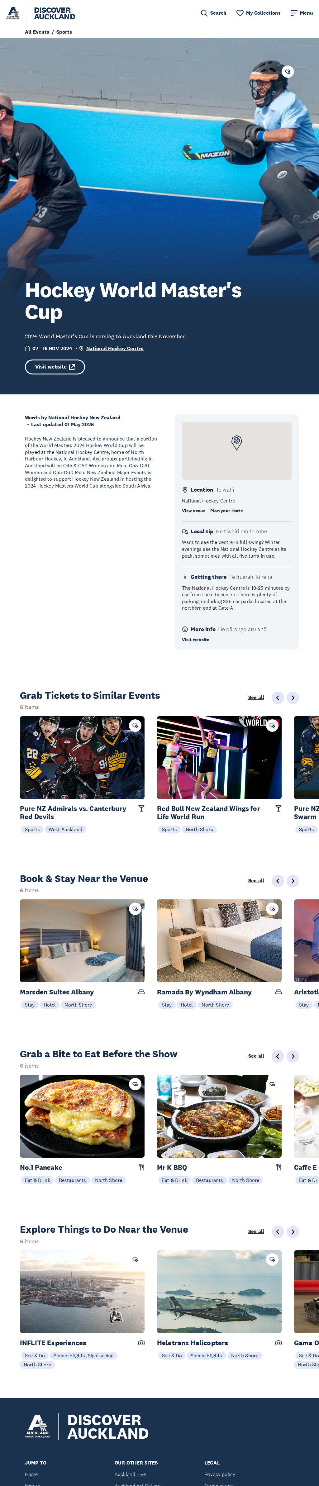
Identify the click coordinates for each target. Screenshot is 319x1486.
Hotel (50, 1005)
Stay (30, 1005)
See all (256, 697)
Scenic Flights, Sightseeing (83, 1355)
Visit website (55, 367)
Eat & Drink (37, 1180)
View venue (193, 510)
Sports (32, 829)
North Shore (199, 829)
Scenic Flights (206, 1355)
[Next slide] (293, 698)
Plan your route (226, 510)
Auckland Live (130, 1474)
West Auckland (65, 829)
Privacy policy (219, 1474)
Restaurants (72, 1180)
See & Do (35, 1355)
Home (31, 1474)
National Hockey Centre (115, 348)
